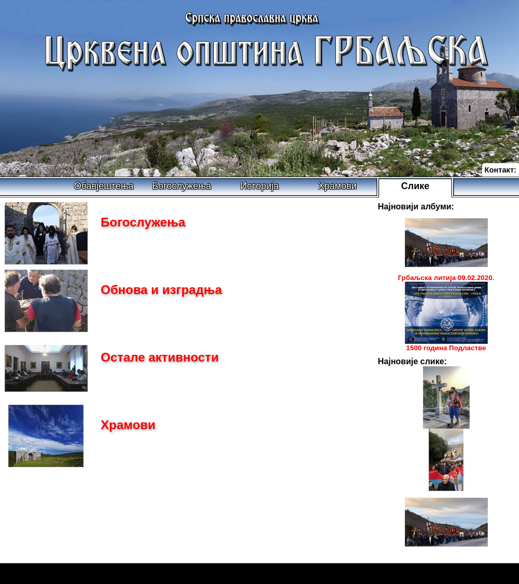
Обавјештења (104, 186)
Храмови (337, 186)
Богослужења (181, 186)
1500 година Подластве (446, 348)
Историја (259, 186)
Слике (415, 186)
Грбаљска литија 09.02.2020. (446, 278)
